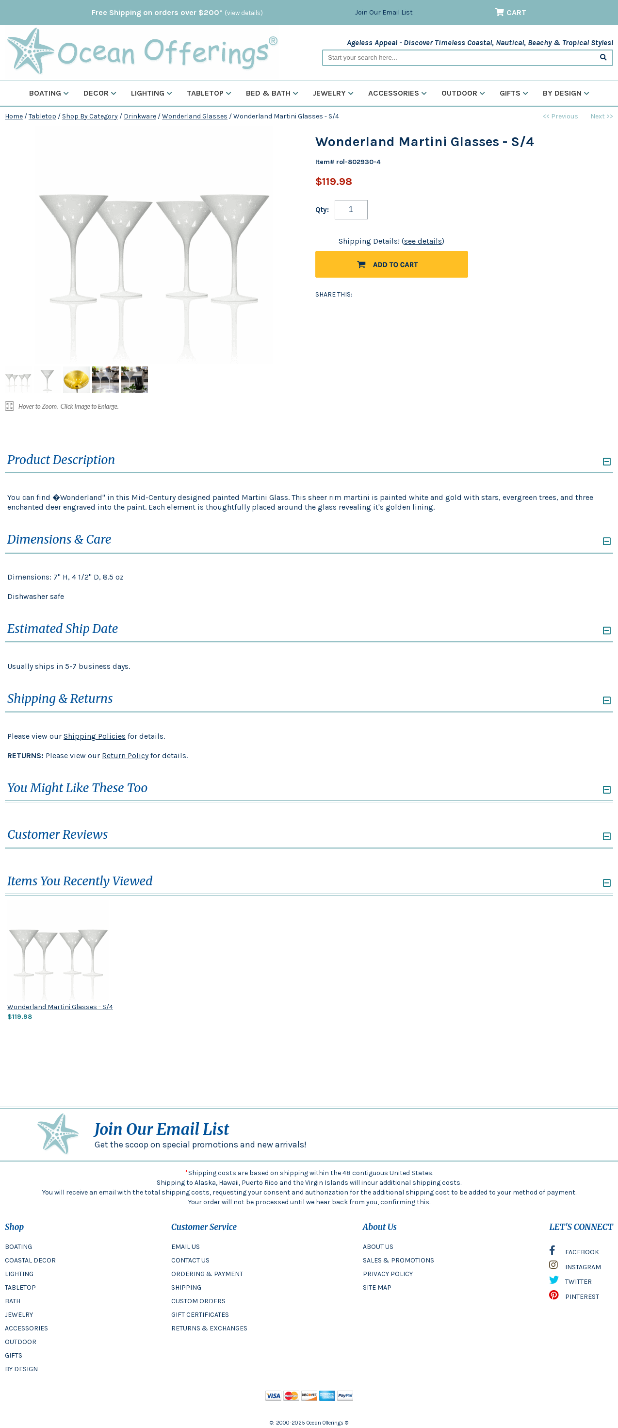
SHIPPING (186, 1287)
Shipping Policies (95, 736)
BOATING (18, 1247)
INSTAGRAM (575, 1267)
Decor (99, 93)
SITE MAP (377, 1287)
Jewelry (333, 93)
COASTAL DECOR (30, 1260)
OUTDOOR (20, 1342)
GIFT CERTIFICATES (200, 1315)
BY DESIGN (21, 1369)
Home (14, 116)
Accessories (397, 93)
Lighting (151, 93)
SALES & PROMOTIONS (398, 1260)
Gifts (514, 93)
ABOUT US (378, 1247)
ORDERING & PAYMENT (207, 1274)
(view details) (244, 13)
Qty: (322, 209)
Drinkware (140, 116)
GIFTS (13, 1355)
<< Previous (560, 116)
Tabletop (209, 93)
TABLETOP (20, 1287)
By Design (566, 93)
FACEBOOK (574, 1252)
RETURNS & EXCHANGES (209, 1328)
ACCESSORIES (26, 1328)
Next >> (601, 116)
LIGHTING (19, 1274)
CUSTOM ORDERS (198, 1301)
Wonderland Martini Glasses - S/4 (60, 1007)
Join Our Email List (384, 12)
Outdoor (463, 93)
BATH (12, 1301)
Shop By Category (90, 116)
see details (423, 241)
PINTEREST (574, 1297)
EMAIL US (185, 1247)
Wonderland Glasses (195, 116)
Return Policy (125, 755)
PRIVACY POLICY (388, 1274)
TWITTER (570, 1282)
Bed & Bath (272, 93)
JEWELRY (19, 1315)
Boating (49, 93)
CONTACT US (190, 1260)
